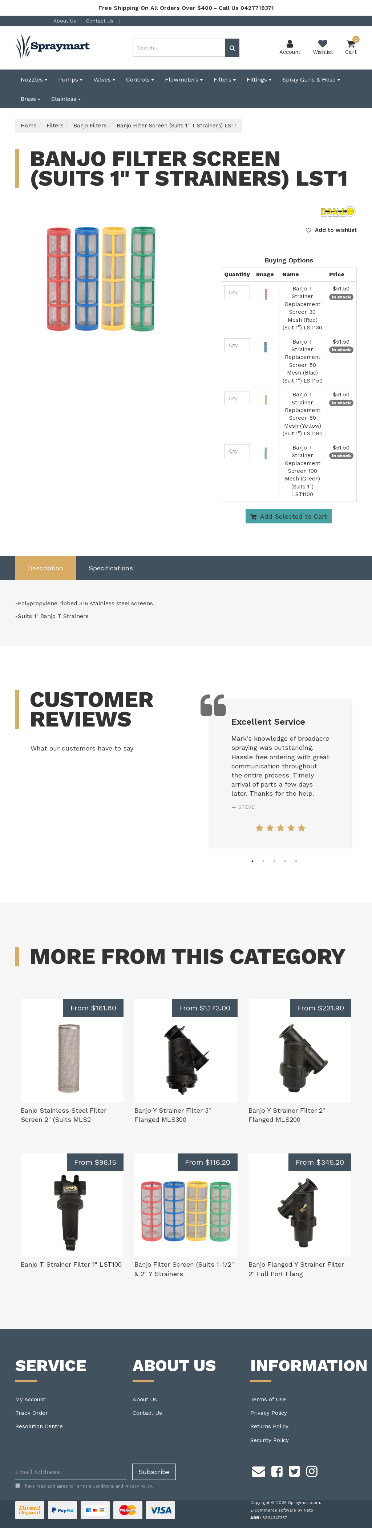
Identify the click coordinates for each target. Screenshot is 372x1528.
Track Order (31, 1413)
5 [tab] (296, 861)
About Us (65, 21)
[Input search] (179, 48)
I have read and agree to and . (84, 1486)
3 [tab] (274, 861)
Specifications (111, 568)
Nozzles (34, 79)
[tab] (45, 568)
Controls (140, 79)
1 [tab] (252, 861)
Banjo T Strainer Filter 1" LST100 (71, 1264)
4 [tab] (285, 861)
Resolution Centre (39, 1426)
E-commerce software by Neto (281, 1510)
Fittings (259, 79)
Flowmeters (184, 79)
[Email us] (258, 1470)
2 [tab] (263, 861)
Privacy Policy (268, 1413)
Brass (30, 98)
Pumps (70, 79)
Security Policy (269, 1440)
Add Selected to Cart (288, 516)
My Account (30, 1399)
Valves (104, 79)
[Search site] (232, 48)
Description (45, 568)
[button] (331, 230)
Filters (225, 79)
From (93, 1008)
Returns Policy (269, 1426)
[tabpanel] (280, 774)
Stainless (66, 98)
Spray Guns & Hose (311, 79)
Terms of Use (268, 1399)
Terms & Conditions (94, 1486)
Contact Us (100, 21)
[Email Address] (71, 1472)
